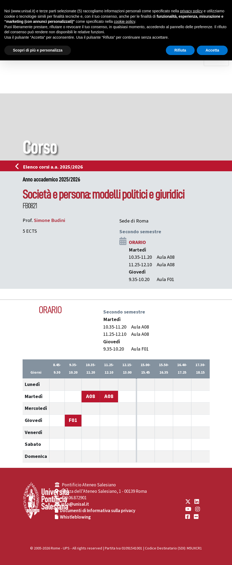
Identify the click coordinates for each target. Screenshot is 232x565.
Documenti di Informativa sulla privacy (97, 511)
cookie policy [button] (124, 21)
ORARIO (137, 242)
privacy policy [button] (191, 11)
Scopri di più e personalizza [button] (37, 50)
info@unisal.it (75, 504)
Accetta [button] (212, 50)
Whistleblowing (75, 517)
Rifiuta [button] (180, 50)
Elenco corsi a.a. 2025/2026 (51, 166)
